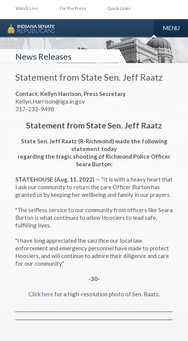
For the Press (73, 8)
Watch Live (27, 8)
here (47, 294)
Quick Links (119, 8)
